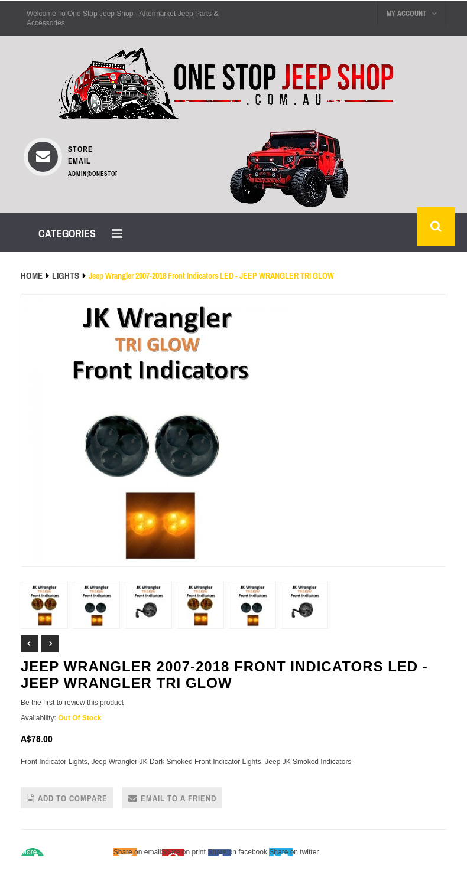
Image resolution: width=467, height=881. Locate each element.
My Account (412, 13)
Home (32, 275)
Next (50, 643)
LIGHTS (65, 275)
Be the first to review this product (72, 703)
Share (66, 852)
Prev (29, 643)
